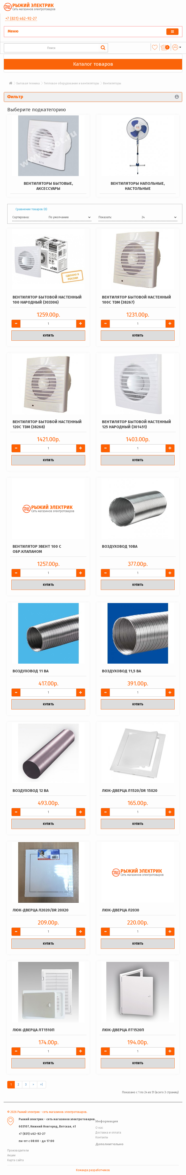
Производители (18, 1150)
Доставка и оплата (108, 1132)
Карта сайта (15, 1160)
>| (41, 1084)
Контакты (101, 1137)
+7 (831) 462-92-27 (21, 18)
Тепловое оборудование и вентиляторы (71, 83)
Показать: (105, 217)
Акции (11, 1155)
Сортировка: (20, 217)
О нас (99, 1127)
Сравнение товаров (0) (31, 209)
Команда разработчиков (93, 1170)
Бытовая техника (28, 83)
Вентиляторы (112, 83)
